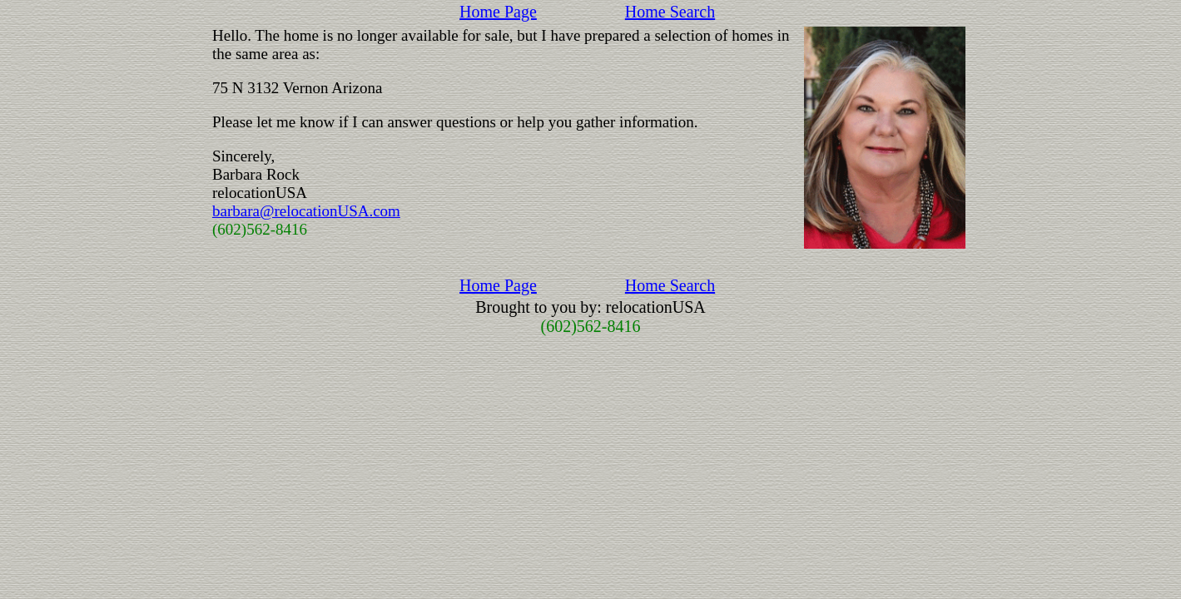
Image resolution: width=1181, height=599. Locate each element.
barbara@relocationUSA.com (306, 211)
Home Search (670, 11)
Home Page (498, 11)
